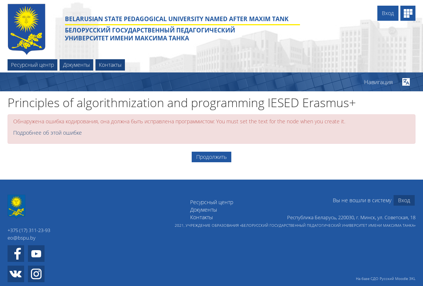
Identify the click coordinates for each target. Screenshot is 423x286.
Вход (388, 13)
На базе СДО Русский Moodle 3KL (385, 278)
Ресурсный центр (32, 64)
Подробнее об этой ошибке (47, 132)
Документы (76, 64)
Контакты (110, 64)
